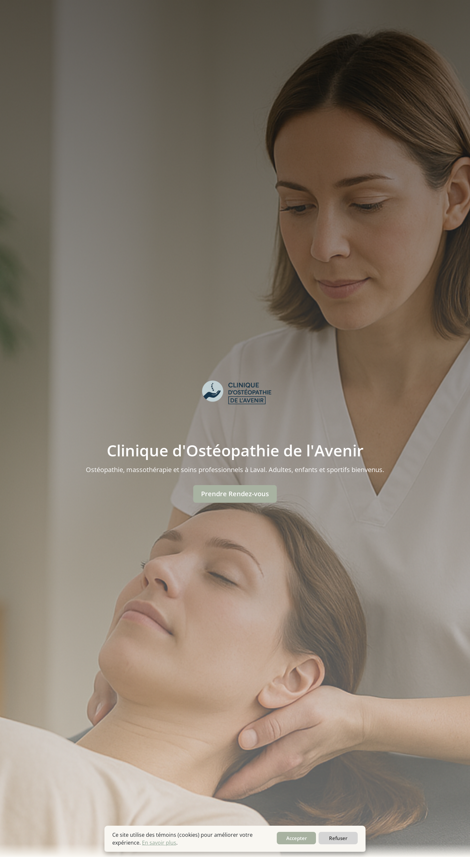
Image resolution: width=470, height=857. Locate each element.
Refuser (338, 838)
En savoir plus (159, 842)
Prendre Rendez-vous (235, 493)
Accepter (296, 838)
